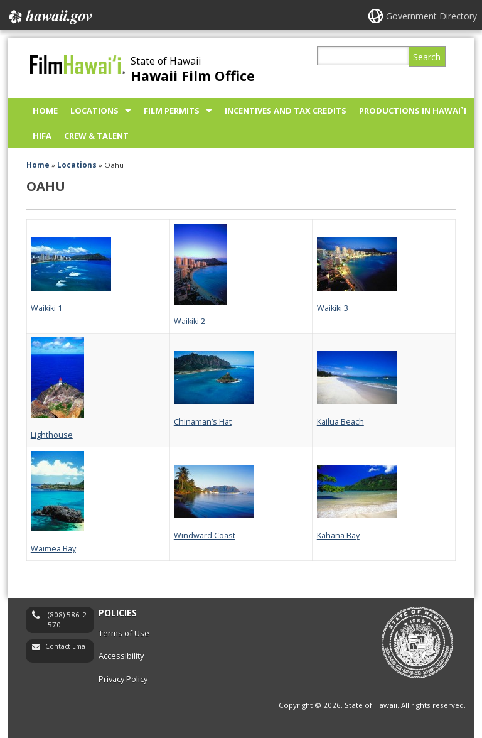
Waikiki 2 (189, 321)
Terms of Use (124, 633)
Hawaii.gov (49, 17)
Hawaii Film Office (193, 75)
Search (427, 57)
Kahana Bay (338, 535)
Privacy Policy (123, 679)
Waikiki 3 (332, 308)
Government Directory (431, 16)
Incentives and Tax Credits (285, 110)
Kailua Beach (340, 421)
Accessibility (121, 655)
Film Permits (172, 110)
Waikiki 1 (46, 308)
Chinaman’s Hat (203, 421)
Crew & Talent (96, 135)
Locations (94, 110)
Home (45, 110)
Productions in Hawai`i (412, 110)
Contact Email (65, 651)
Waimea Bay (53, 548)
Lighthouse (52, 435)
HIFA (42, 135)
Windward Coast (204, 535)
